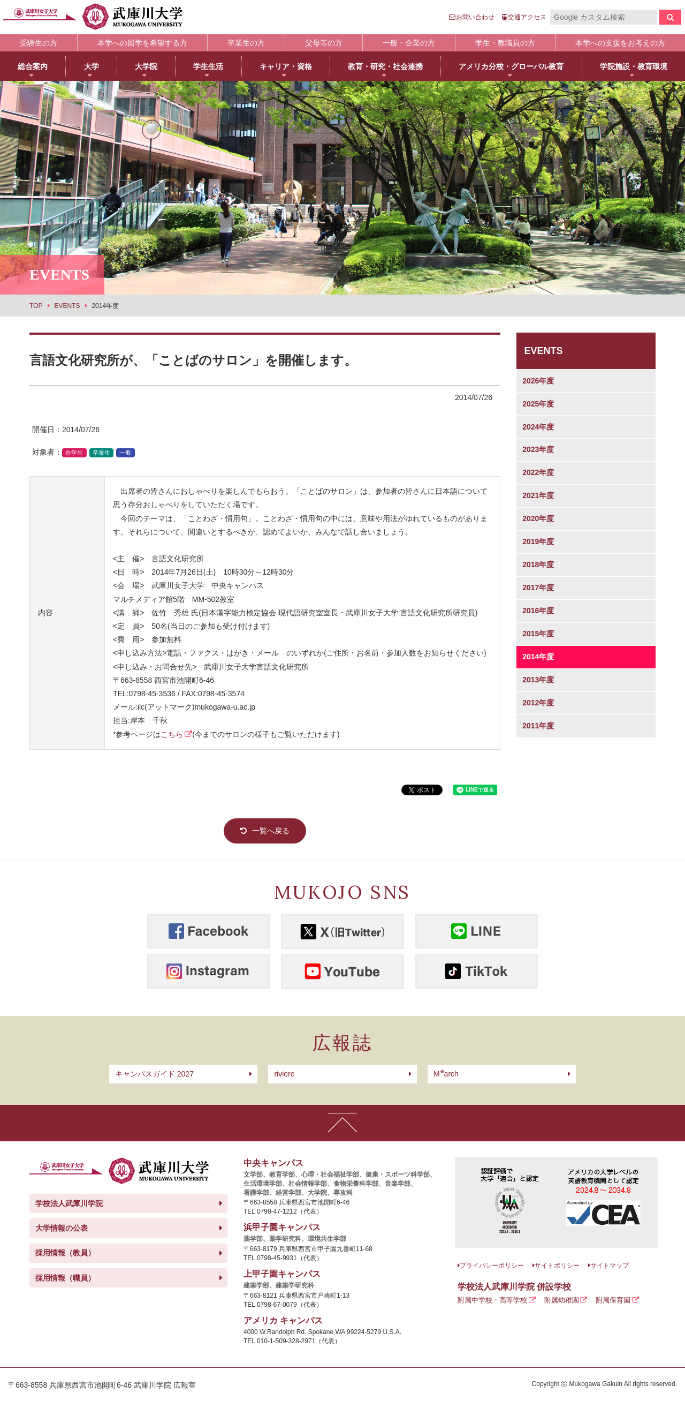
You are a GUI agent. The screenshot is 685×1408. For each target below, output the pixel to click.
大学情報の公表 (61, 1228)
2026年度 (538, 381)
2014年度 (538, 656)
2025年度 (538, 404)
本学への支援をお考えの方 (620, 43)
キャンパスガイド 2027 (154, 1074)
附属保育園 (613, 1300)
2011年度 (538, 725)
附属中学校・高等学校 (492, 1300)
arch (446, 1074)
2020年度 (538, 518)
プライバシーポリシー (492, 1265)
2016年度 (538, 610)
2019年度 (538, 541)
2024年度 (538, 427)
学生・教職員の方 (505, 43)
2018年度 (538, 564)
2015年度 (538, 633)
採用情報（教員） (65, 1252)
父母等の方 (323, 43)
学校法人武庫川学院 (69, 1203)
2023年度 (538, 449)
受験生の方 (38, 43)
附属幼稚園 (561, 1300)
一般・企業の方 (409, 43)
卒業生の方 (246, 43)
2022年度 (538, 472)
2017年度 (538, 587)
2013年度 (538, 679)
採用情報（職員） (65, 1278)
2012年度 (538, 702)
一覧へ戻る (271, 830)
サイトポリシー (557, 1265)
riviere (284, 1074)
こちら (172, 734)
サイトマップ (609, 1265)
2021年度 (538, 495)
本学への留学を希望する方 (142, 43)
